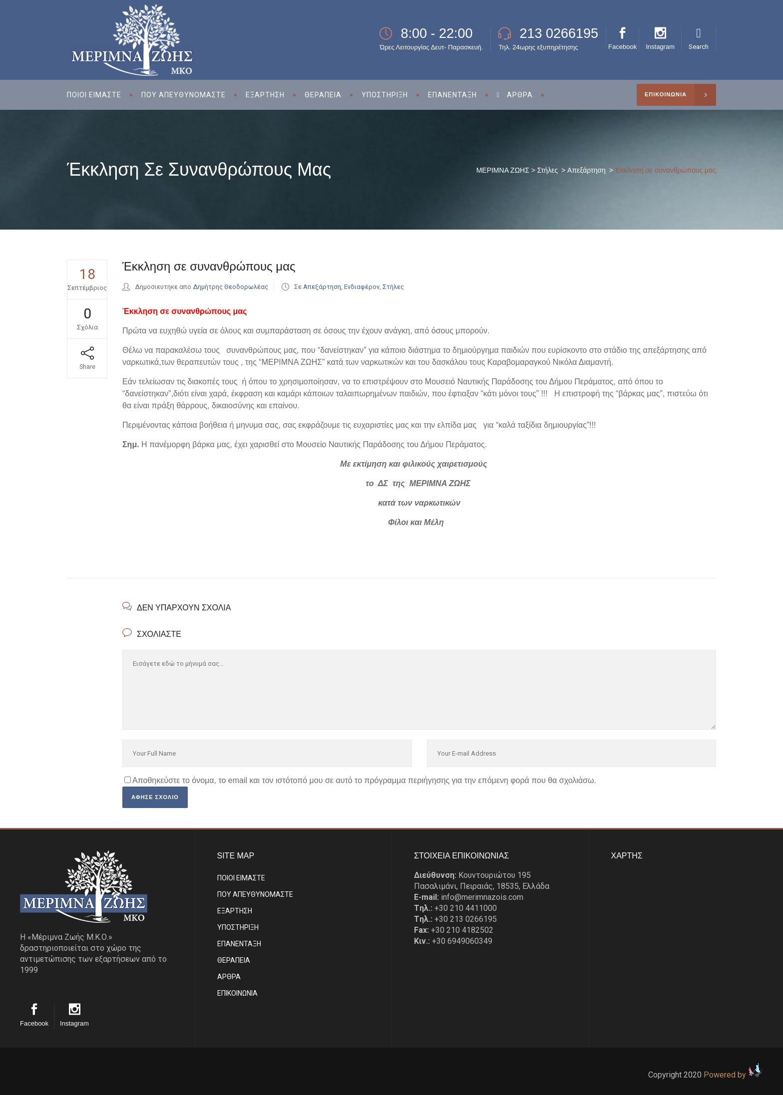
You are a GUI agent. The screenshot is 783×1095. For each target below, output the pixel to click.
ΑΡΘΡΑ (229, 977)
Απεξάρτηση (586, 170)
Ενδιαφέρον (362, 286)
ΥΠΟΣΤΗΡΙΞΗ (238, 927)
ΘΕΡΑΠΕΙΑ (233, 960)
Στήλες (547, 170)
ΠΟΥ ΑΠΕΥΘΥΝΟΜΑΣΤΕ (255, 894)
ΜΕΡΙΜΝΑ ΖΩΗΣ (502, 170)
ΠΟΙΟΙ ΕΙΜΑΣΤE (241, 878)
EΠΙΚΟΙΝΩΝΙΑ (237, 993)
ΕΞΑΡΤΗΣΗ (234, 911)
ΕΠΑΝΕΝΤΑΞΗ (239, 944)
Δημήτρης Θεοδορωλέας (230, 286)
